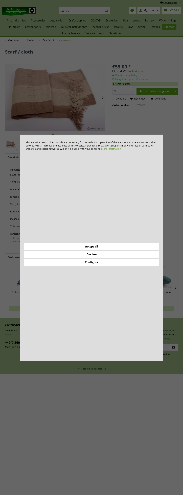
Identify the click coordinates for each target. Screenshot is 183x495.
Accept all (91, 246)
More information (111, 148)
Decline (92, 254)
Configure (91, 262)
